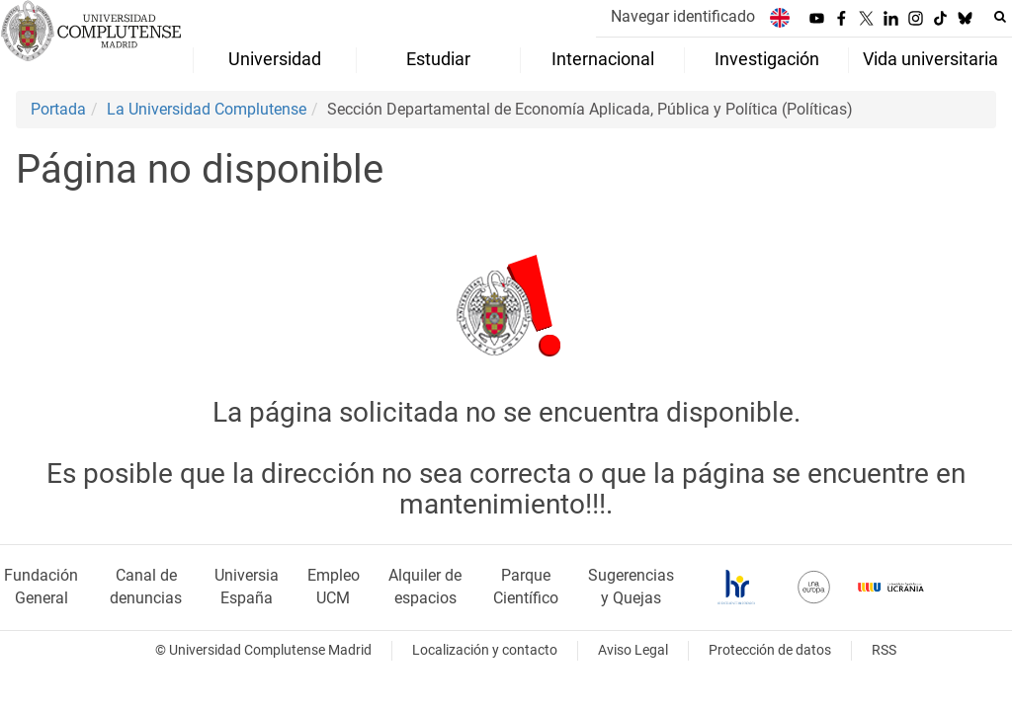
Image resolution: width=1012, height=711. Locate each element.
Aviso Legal (633, 650)
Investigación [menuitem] (767, 59)
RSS (884, 650)
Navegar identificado (683, 16)
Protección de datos (770, 650)
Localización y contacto (484, 650)
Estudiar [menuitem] (438, 59)
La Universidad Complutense (206, 109)
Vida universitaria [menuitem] (930, 59)
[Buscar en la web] (1000, 17)
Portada (58, 109)
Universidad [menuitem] (274, 59)
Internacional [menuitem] (602, 59)
